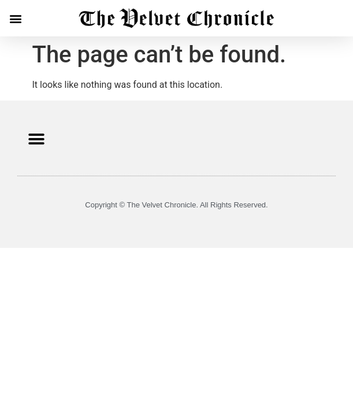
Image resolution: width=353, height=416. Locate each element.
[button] (15, 18)
